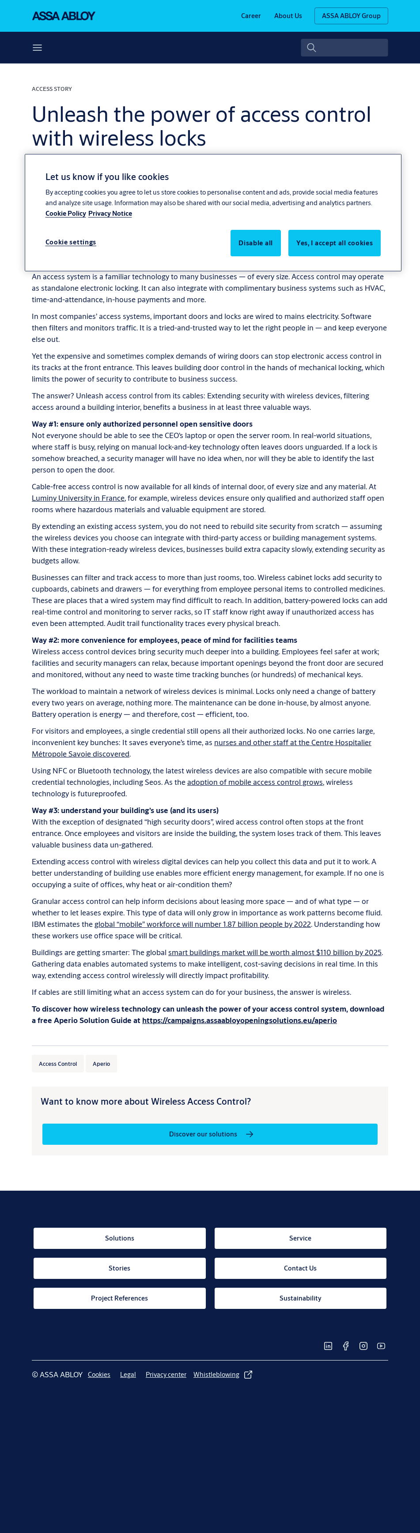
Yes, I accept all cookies (334, 243)
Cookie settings (71, 242)
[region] (213, 213)
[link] (251, 15)
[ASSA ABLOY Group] (351, 15)
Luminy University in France (78, 498)
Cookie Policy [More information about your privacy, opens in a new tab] (65, 213)
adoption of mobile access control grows (255, 782)
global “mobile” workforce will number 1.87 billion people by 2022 (203, 924)
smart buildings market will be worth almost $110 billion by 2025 (275, 952)
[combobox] (344, 47)
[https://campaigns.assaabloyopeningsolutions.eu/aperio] (239, 1020)
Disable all (255, 243)
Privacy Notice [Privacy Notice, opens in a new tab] (110, 213)
